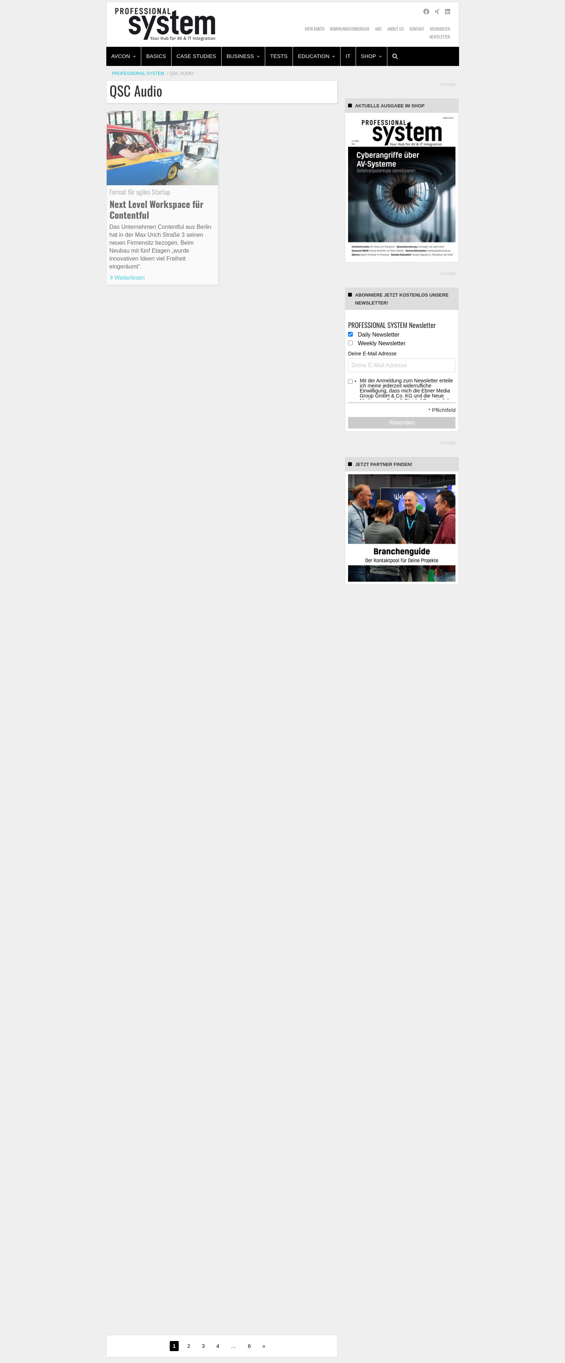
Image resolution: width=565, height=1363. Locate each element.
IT (348, 56)
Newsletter (440, 37)
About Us (395, 29)
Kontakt (417, 29)
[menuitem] (123, 56)
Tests (279, 56)
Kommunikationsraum (349, 29)
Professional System (138, 73)
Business (240, 56)
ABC (378, 29)
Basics (156, 56)
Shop (369, 56)
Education (313, 56)
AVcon (120, 56)
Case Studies (196, 56)
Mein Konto (314, 29)
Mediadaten (440, 29)
